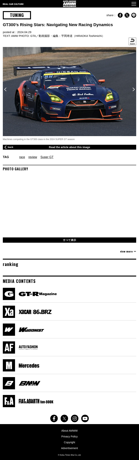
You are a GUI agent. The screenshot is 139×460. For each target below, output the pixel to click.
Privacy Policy (69, 436)
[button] (133, 89)
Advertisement (69, 448)
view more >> (128, 251)
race (22, 157)
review (32, 157)
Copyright (69, 442)
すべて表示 (69, 240)
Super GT (46, 157)
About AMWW (69, 430)
